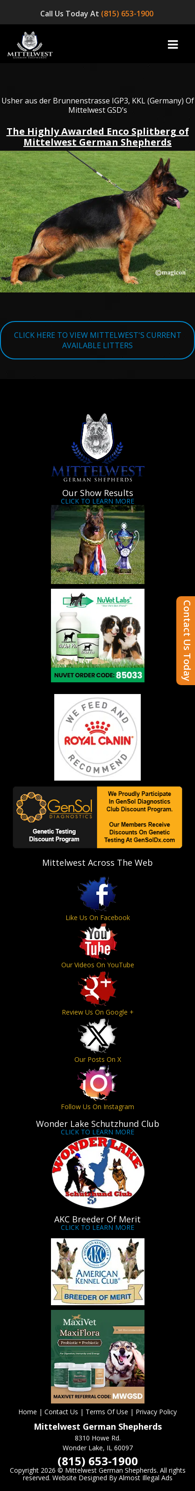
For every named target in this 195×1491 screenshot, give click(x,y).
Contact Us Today (187, 640)
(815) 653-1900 (128, 13)
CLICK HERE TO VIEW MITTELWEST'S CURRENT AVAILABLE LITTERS (97, 340)
